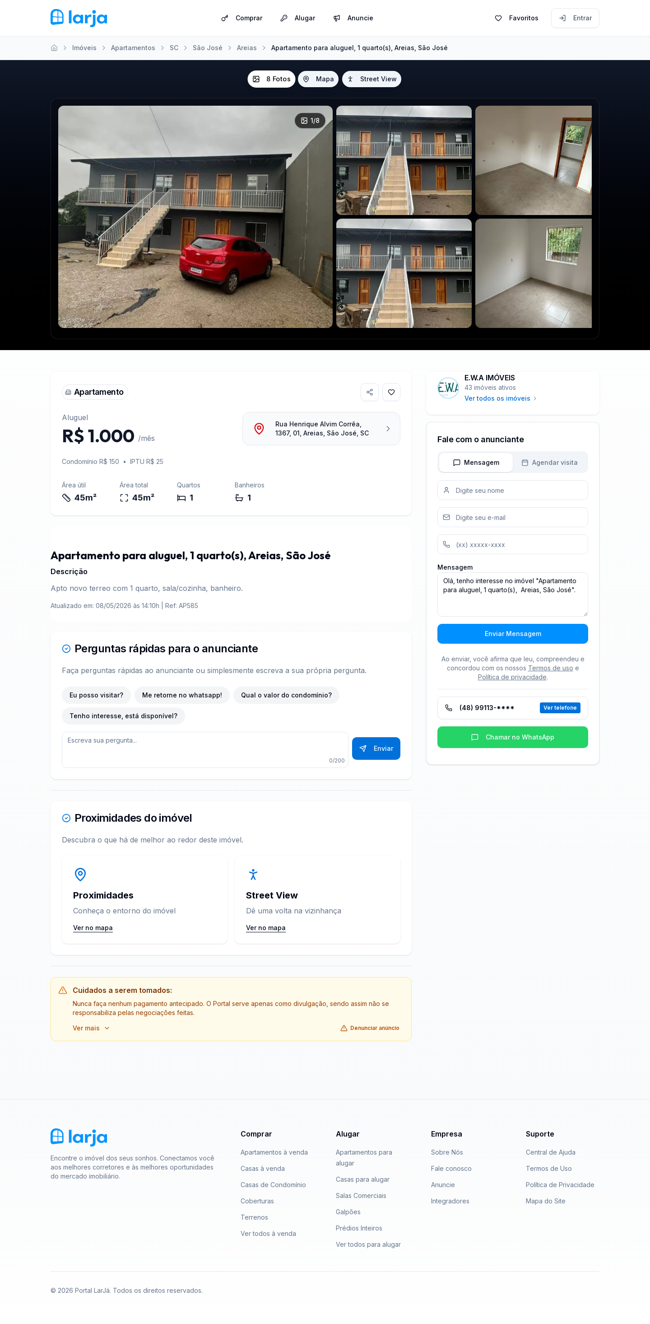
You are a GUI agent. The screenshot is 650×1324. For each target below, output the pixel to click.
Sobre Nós (447, 1152)
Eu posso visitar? (96, 695)
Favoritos (517, 17)
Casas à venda (263, 1168)
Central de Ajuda (551, 1152)
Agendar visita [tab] (549, 462)
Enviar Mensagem (513, 633)
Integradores (450, 1201)
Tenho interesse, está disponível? (123, 716)
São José (208, 47)
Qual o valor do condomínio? (286, 695)
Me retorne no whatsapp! (182, 695)
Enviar (376, 748)
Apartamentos (133, 47)
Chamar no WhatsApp (512, 737)
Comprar (241, 17)
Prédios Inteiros (359, 1228)
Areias (247, 47)
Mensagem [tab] (476, 462)
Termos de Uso (549, 1168)
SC (174, 47)
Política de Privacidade (560, 1184)
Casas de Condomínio (273, 1184)
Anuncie (353, 17)
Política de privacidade (512, 677)
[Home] (54, 47)
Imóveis (84, 47)
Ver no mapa (93, 927)
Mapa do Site (546, 1201)
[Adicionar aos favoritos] (391, 392)
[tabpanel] (512, 562)
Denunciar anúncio (369, 1028)
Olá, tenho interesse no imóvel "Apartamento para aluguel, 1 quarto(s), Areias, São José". (512, 594)
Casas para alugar (363, 1179)
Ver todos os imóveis (501, 398)
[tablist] (512, 462)
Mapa (318, 79)
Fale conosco (451, 1168)
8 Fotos (271, 79)
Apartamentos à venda (274, 1152)
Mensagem (455, 567)
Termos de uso (550, 668)
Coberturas (257, 1201)
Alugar (297, 17)
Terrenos (254, 1217)
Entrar (575, 17)
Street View (372, 79)
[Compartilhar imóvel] (370, 392)
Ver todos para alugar (368, 1244)
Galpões (348, 1212)
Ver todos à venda (268, 1233)
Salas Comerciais (361, 1195)
